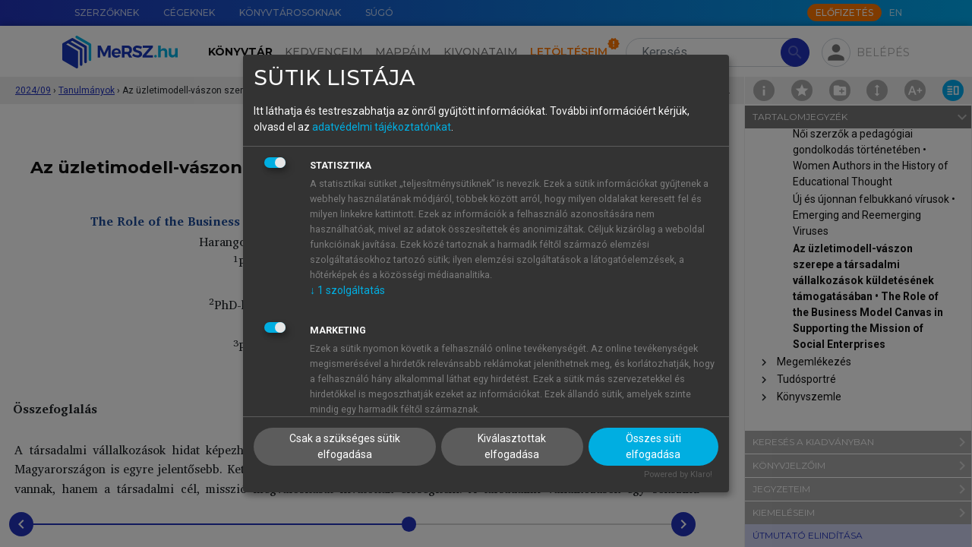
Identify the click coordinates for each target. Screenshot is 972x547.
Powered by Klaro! (678, 474)
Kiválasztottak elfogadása (512, 446)
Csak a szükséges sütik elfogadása (344, 446)
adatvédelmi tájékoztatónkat (381, 127)
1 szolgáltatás (347, 290)
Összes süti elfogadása (653, 446)
